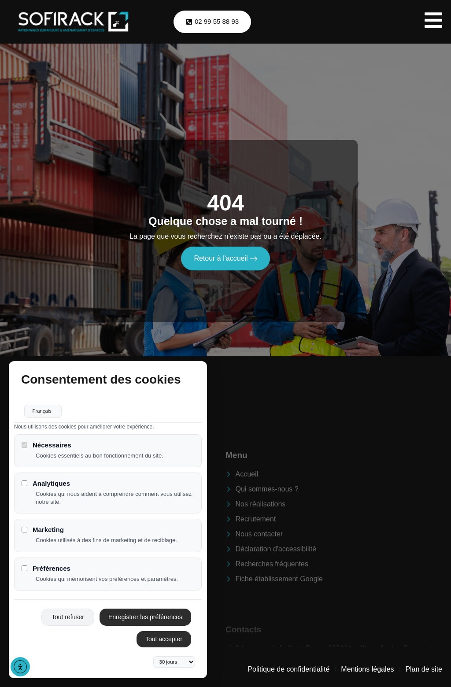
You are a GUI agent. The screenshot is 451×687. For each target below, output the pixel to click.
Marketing (43, 526)
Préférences (46, 564)
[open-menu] (433, 21)
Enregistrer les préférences (145, 613)
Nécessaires (46, 441)
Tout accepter (163, 635)
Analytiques (46, 479)
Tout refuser (68, 613)
